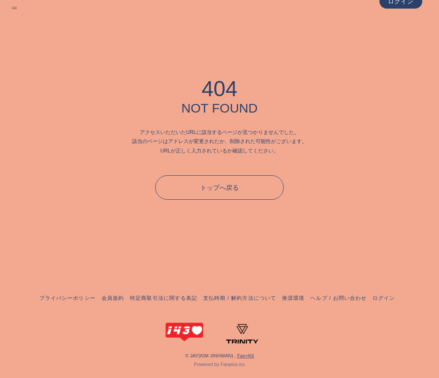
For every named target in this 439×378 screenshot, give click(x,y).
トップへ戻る (219, 187)
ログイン (401, 42)
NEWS (404, 25)
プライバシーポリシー (67, 298)
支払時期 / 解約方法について (239, 298)
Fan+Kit (245, 355)
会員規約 (113, 298)
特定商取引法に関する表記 (163, 298)
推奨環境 (293, 298)
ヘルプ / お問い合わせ (338, 298)
